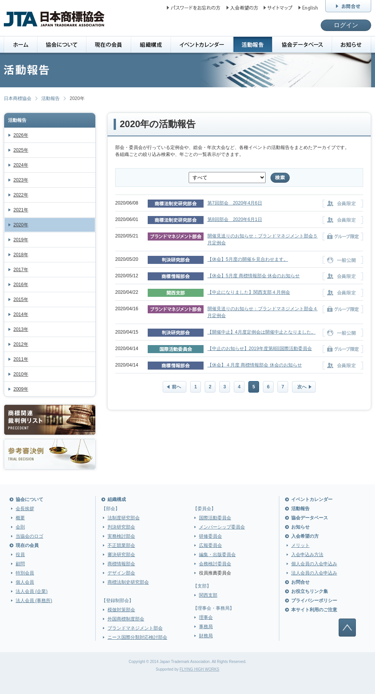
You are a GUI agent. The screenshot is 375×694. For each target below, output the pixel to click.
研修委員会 (210, 536)
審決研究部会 (121, 554)
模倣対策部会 (121, 609)
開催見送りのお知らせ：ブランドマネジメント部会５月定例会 (262, 239)
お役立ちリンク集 (309, 591)
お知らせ (300, 527)
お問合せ (300, 582)
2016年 (20, 284)
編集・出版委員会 (217, 554)
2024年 (20, 165)
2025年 (20, 150)
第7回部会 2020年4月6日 (234, 203)
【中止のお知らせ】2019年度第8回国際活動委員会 (259, 348)
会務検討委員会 (215, 563)
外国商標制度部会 (126, 619)
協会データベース (309, 517)
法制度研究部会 (124, 517)
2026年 (20, 135)
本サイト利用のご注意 (314, 609)
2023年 (20, 180)
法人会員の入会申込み (314, 573)
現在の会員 (27, 545)
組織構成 (117, 499)
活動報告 (50, 98)
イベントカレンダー (312, 499)
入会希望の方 (305, 536)
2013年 (20, 329)
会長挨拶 (25, 508)
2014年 (20, 314)
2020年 (20, 225)
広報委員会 (210, 545)
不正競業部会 (121, 545)
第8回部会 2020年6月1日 (234, 219)
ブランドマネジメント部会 (135, 628)
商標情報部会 (121, 563)
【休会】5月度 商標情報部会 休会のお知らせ (253, 275)
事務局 (206, 626)
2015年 (20, 299)
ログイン (346, 25)
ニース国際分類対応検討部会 (137, 637)
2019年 (20, 239)
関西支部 (208, 595)
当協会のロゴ (29, 536)
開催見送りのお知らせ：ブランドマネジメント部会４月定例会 (262, 312)
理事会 (206, 617)
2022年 (20, 195)
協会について (29, 499)
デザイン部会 (121, 573)
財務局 (206, 635)
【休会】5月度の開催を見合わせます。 (247, 259)
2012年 (20, 344)
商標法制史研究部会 (128, 582)
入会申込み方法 (307, 554)
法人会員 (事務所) (34, 600)
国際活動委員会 (215, 517)
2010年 (20, 374)
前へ (176, 387)
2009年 (20, 389)
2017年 (20, 269)
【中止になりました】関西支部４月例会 (248, 292)
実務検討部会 (121, 536)
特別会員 (25, 573)
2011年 (20, 359)
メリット (300, 545)
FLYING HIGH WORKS (199, 669)
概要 (20, 517)
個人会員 (25, 582)
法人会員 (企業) (31, 591)
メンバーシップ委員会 (222, 527)
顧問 (20, 563)
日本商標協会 (17, 98)
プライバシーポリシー (314, 600)
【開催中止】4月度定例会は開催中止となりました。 (261, 332)
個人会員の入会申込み (314, 563)
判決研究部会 (121, 527)
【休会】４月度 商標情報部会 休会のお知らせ (254, 365)
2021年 (20, 210)
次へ (302, 387)
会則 (20, 527)
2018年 (20, 254)
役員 (20, 554)
